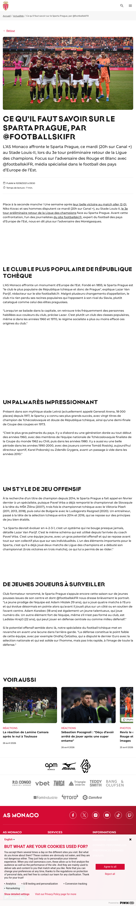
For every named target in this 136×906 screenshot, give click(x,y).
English (9, 839)
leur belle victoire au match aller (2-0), (100, 204)
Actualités (18, 16)
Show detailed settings (16, 894)
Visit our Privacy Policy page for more (55, 894)
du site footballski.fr (67, 217)
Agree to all (110, 866)
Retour (9, 30)
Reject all (110, 874)
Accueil (7, 16)
